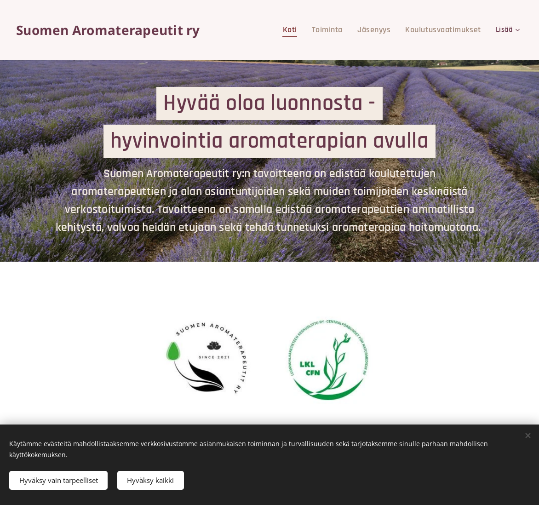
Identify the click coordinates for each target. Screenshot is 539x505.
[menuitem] (306, 29)
